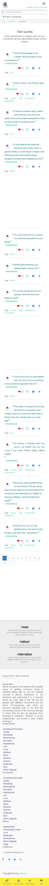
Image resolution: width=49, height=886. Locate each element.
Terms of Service (22, 676)
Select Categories (12, 17)
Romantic (7, 740)
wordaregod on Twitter (9, 862)
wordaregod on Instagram (21, 862)
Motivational (30, 98)
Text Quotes (12, 21)
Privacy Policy (8, 676)
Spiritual (7, 752)
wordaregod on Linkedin (15, 862)
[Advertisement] (24, 201)
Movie (13, 98)
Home (4, 21)
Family (12, 171)
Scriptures (8, 764)
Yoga (5, 844)
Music (6, 755)
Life (5, 746)
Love (5, 749)
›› (14, 562)
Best (21, 98)
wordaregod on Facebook (4, 862)
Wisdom (7, 758)
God (11, 73)
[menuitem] (7, 882)
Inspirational (9, 101)
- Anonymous (10, 63)
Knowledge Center (12, 829)
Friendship (8, 735)
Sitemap (23, 873)
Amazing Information (13, 729)
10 (5, 562)
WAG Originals (10, 770)
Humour (7, 761)
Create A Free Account (36, 7)
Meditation (8, 835)
